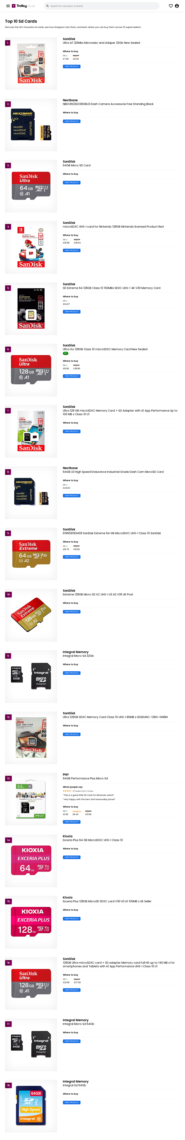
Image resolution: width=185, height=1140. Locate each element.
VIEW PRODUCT (72, 66)
